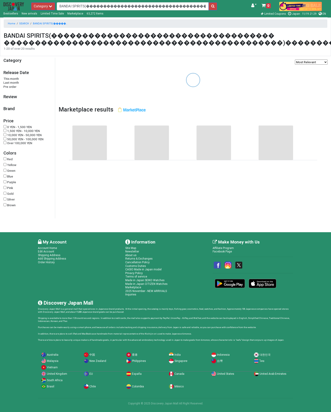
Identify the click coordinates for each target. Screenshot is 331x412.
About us (131, 255)
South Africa (55, 380)
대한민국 (265, 354)
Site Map (130, 248)
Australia (52, 354)
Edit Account (46, 251)
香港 (134, 354)
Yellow (11, 165)
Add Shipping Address (52, 258)
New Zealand (97, 361)
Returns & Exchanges (139, 258)
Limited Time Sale (52, 13)
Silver (11, 199)
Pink (10, 188)
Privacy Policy (134, 273)
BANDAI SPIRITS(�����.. (50, 23)
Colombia (138, 386)
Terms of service (136, 276)
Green (11, 171)
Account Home (47, 248)
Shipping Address (49, 255)
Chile (92, 386)
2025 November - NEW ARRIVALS (146, 291)
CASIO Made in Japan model (143, 269)
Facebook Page (222, 251)
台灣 (220, 361)
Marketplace (75, 13)
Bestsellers (10, 13)
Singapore (180, 361)
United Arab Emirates (273, 373)
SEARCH (24, 23)
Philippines (139, 361)
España (137, 373)
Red (10, 159)
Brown (11, 205)
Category (43, 6)
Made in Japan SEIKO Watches (145, 280)
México (179, 386)
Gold (10, 194)
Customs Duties (135, 266)
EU (91, 373)
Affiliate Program (223, 248)
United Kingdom (57, 373)
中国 (92, 354)
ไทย (262, 361)
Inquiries (130, 294)
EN (322, 13)
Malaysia (52, 361)
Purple (11, 182)
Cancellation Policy (137, 262)
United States (225, 373)
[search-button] (212, 6)
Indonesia (223, 354)
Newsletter (132, 251)
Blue (10, 176)
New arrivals (29, 13)
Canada (179, 373)
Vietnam (52, 367)
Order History (46, 262)
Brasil (50, 386)
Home (11, 23)
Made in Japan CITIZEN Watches (146, 284)
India (177, 354)
